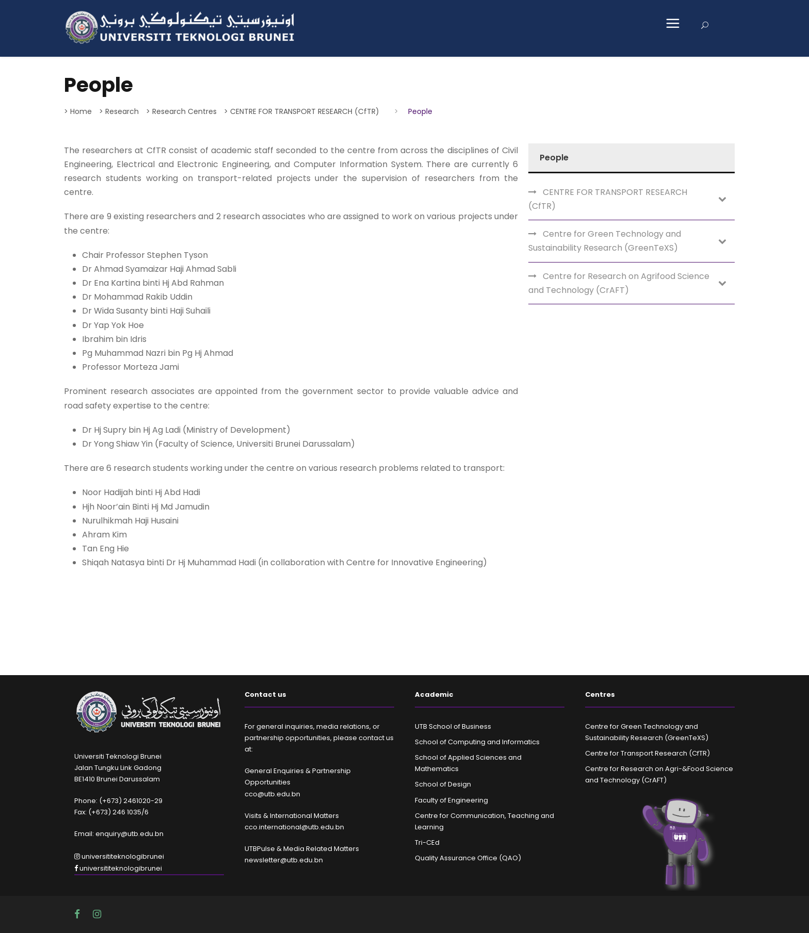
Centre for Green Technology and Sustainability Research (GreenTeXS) (604, 241)
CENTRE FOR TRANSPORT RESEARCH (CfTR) (607, 199)
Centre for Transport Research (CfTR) (647, 753)
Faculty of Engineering (451, 800)
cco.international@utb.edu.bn (294, 827)
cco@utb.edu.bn (272, 794)
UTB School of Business (453, 726)
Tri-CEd (427, 842)
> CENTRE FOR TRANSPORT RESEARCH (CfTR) (301, 111)
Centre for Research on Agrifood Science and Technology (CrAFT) (618, 283)
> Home (78, 111)
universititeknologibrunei (119, 856)
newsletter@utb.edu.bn (284, 860)
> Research (119, 111)
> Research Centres (181, 111)
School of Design (443, 784)
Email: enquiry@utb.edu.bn (119, 834)
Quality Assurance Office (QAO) (468, 858)
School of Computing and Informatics (477, 742)
